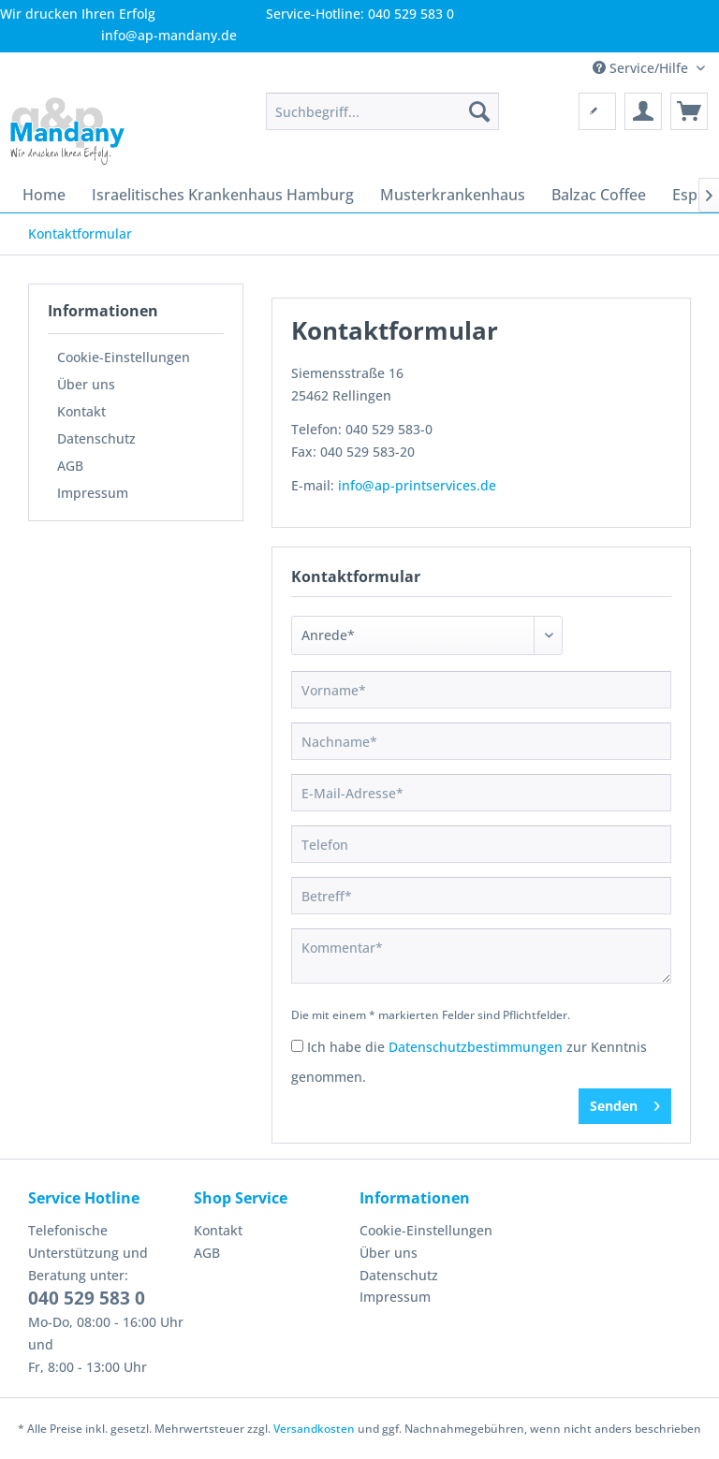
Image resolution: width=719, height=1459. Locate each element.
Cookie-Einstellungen (123, 357)
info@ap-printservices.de (417, 485)
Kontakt (81, 411)
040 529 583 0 (86, 1298)
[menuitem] (383, 111)
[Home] (44, 194)
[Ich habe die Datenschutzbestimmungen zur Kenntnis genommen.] (297, 1046)
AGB (70, 465)
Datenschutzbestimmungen (476, 1047)
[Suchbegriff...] (383, 111)
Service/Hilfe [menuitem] (642, 68)
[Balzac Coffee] (598, 194)
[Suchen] (479, 111)
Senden (625, 1103)
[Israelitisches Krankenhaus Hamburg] (223, 194)
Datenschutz (96, 438)
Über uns (86, 384)
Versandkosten (314, 1429)
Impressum (92, 493)
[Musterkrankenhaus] (452, 194)
